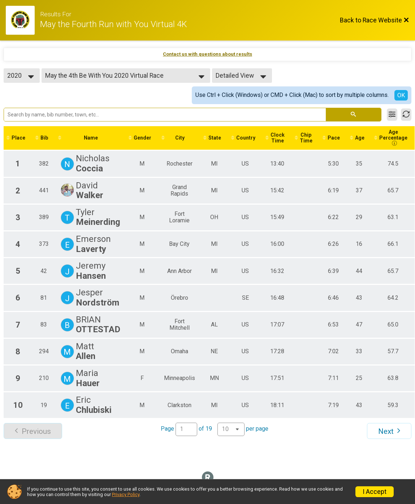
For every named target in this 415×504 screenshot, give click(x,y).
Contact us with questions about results (207, 54)
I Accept (374, 491)
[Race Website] (23, 20)
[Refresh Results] (406, 114)
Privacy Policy (125, 494)
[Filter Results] (392, 114)
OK (401, 95)
